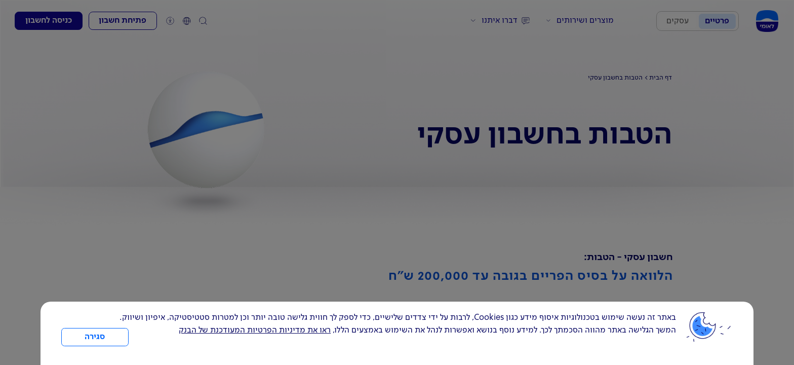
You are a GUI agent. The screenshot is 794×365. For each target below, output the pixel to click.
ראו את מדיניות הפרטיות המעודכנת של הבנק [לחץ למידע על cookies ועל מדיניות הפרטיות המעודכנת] (255, 330)
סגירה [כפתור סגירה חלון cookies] (95, 337)
